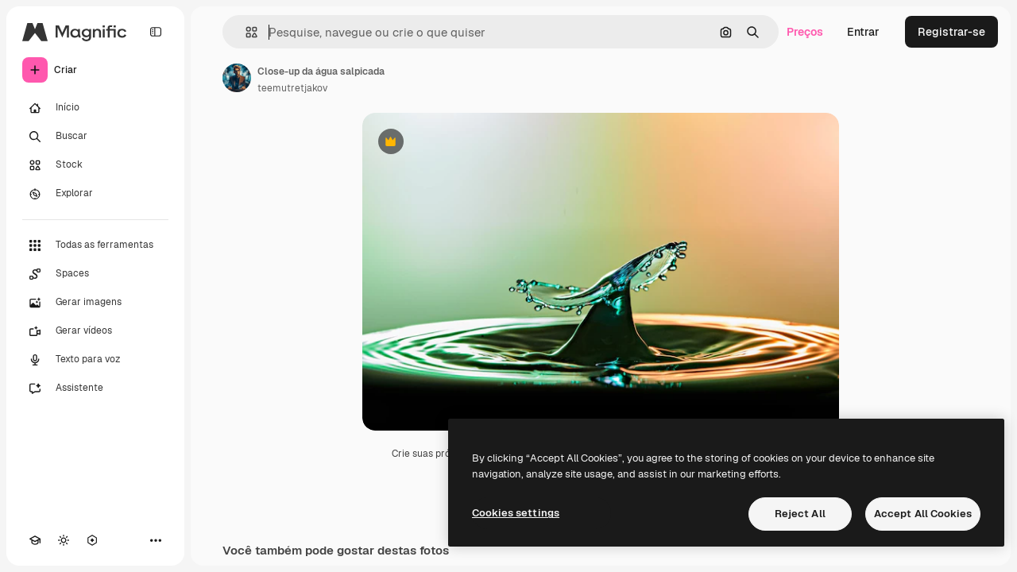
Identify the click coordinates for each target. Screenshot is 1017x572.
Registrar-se (951, 32)
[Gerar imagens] (95, 302)
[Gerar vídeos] (95, 331)
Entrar (863, 32)
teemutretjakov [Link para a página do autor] (292, 88)
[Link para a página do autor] (236, 78)
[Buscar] (95, 136)
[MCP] (92, 540)
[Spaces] (95, 274)
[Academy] (35, 540)
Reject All (800, 513)
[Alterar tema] (63, 540)
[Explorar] (95, 194)
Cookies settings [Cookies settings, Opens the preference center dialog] (515, 513)
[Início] (95, 108)
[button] (245, 32)
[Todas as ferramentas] (95, 245)
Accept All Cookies (923, 513)
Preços (805, 32)
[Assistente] (95, 388)
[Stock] (95, 165)
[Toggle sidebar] (155, 31)
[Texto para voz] (95, 360)
